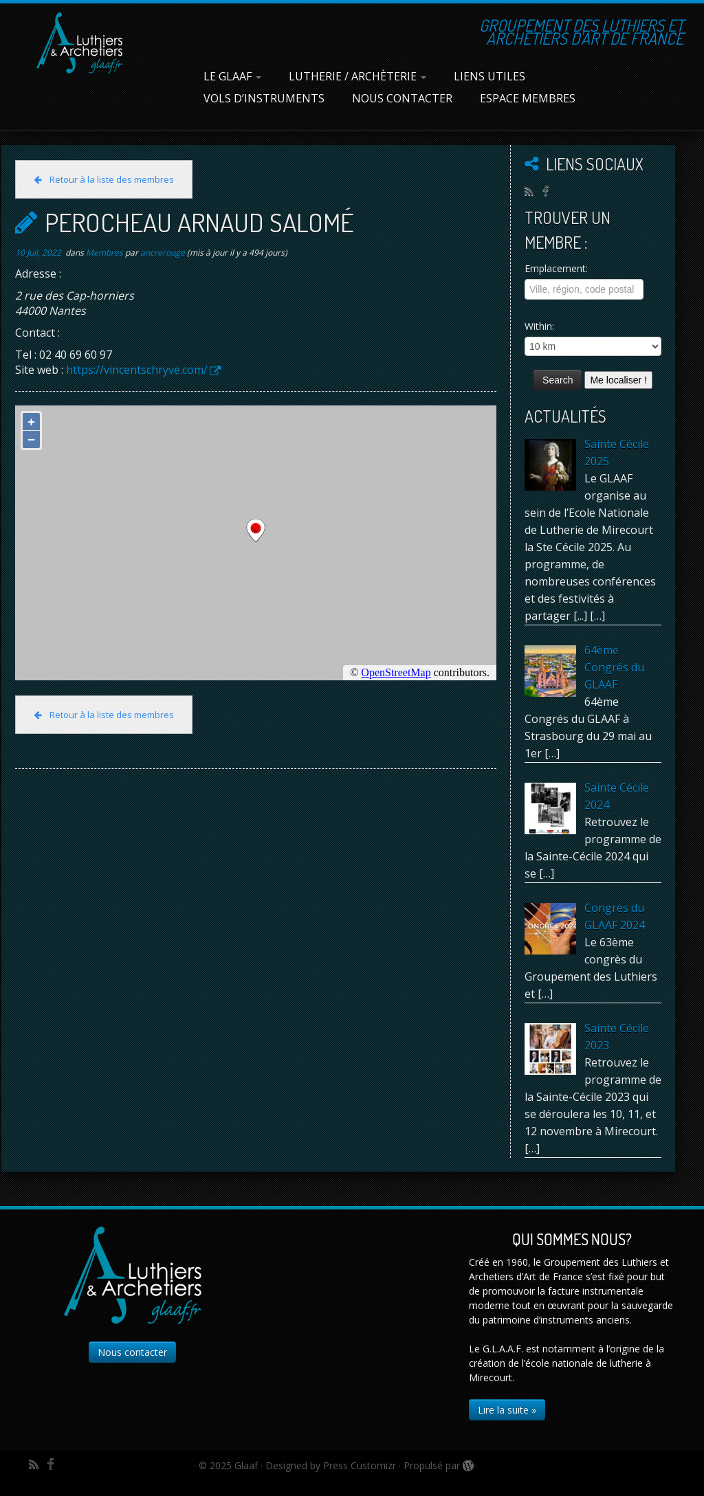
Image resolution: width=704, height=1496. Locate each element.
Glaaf (246, 1465)
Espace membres (527, 98)
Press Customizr (359, 1465)
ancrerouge (162, 252)
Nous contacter (402, 98)
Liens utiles (489, 76)
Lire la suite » (507, 1409)
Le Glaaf (232, 76)
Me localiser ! (618, 380)
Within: (539, 326)
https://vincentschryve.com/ (137, 369)
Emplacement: (556, 268)
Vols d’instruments (264, 98)
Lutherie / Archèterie (357, 76)
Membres (105, 252)
